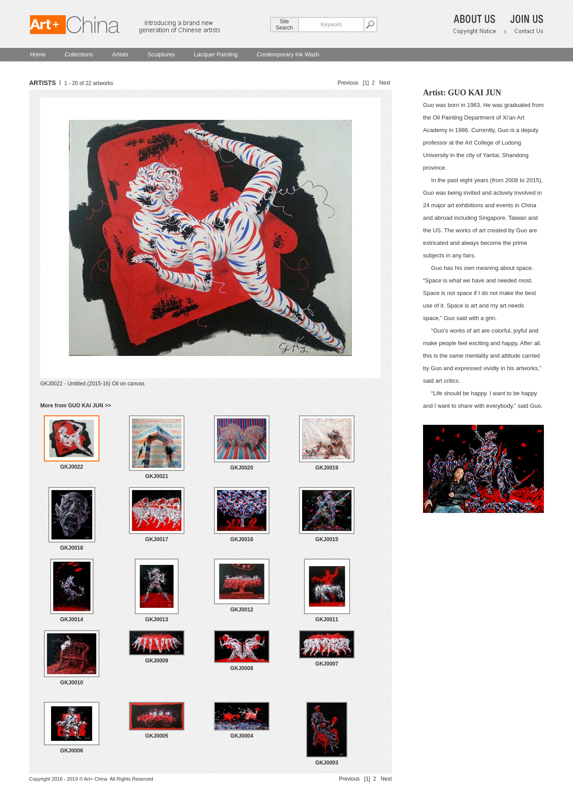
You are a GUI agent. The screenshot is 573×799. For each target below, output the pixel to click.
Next (384, 83)
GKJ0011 (326, 619)
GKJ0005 (156, 736)
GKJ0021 (156, 476)
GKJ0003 (326, 763)
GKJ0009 (156, 661)
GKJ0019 (326, 468)
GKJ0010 (71, 682)
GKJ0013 (156, 619)
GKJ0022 (71, 467)
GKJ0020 (241, 468)
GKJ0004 (241, 736)
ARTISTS (42, 82)
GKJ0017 (156, 539)
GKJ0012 (241, 610)
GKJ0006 (71, 751)
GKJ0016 (241, 539)
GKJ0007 (326, 664)
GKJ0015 (326, 539)
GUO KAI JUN (474, 92)
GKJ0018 (71, 548)
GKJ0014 (71, 619)
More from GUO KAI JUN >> (75, 405)
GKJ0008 (241, 668)
